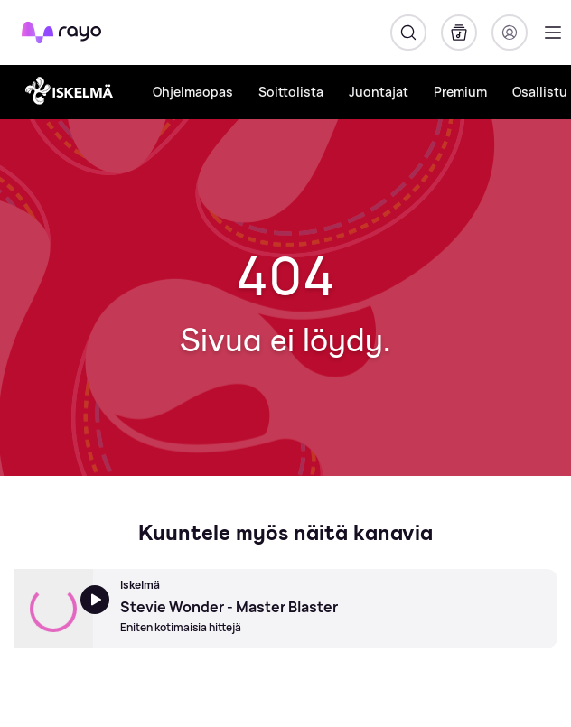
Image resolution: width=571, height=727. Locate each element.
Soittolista (290, 91)
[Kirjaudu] (509, 32)
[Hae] (408, 32)
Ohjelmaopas (193, 91)
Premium (460, 91)
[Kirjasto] (459, 32)
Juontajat (378, 91)
